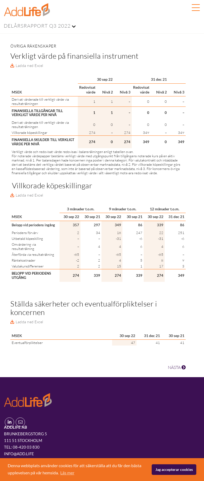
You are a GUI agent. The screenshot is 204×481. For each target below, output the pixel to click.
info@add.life (19, 453)
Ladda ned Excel (29, 65)
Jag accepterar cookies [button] (174, 469)
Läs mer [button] (67, 472)
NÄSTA (177, 367)
